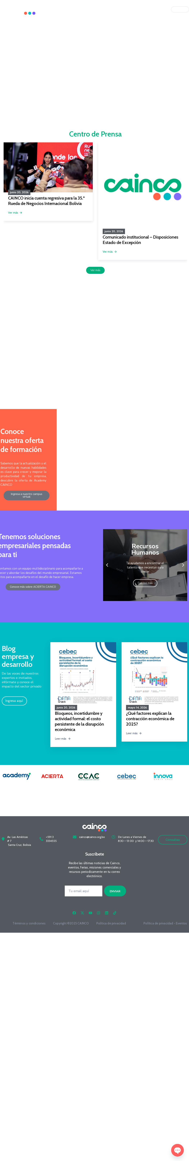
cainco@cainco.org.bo (92, 833)
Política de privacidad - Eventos (165, 919)
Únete (142, 9)
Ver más (15, 212)
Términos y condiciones (29, 919)
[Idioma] (180, 9)
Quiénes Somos (95, 9)
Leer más (63, 738)
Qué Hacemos (122, 9)
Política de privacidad (111, 919)
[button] (107, 565)
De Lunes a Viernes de (132, 833)
